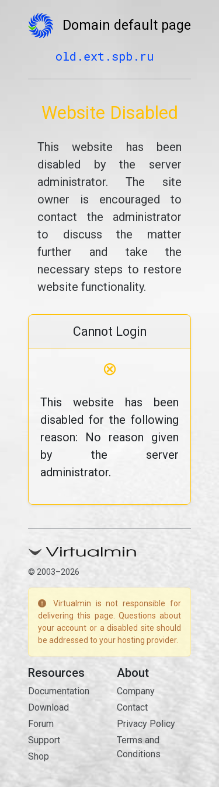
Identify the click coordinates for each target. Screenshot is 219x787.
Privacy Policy (146, 723)
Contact (132, 707)
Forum (41, 723)
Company (136, 691)
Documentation (58, 691)
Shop (38, 756)
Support (44, 740)
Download (48, 707)
